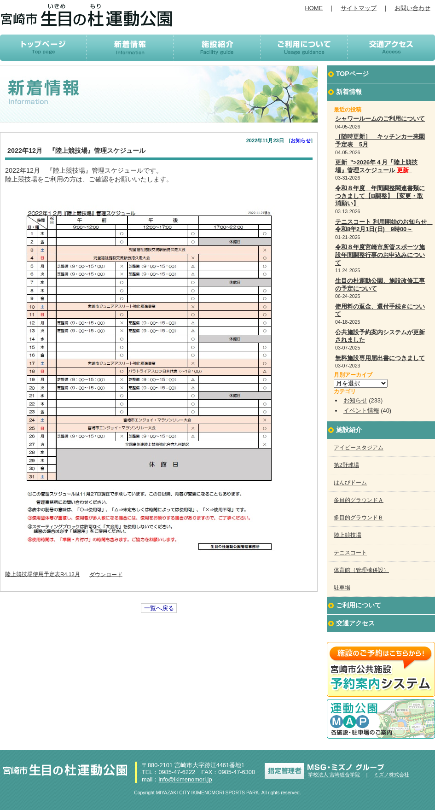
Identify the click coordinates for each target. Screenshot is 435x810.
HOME (314, 8)
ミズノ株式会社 (391, 774)
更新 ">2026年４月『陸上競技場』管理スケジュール (376, 166)
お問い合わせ (412, 8)
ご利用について (358, 605)
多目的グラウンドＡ (358, 500)
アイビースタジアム (358, 447)
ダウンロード (105, 574)
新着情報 (349, 91)
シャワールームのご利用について (380, 118)
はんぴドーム (350, 482)
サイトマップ (359, 8)
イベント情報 (361, 410)
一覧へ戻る (159, 608)
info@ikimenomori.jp (185, 779)
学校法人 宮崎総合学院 (334, 774)
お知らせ (300, 140)
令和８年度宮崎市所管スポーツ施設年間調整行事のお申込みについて (380, 255)
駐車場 (342, 587)
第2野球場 (346, 465)
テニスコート (350, 552)
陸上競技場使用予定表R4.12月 (42, 574)
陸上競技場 (347, 535)
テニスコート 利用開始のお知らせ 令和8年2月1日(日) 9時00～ (384, 225)
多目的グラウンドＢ (358, 517)
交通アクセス (355, 623)
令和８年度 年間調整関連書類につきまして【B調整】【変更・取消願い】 (380, 196)
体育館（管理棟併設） (361, 570)
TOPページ (352, 73)
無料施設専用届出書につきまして (380, 358)
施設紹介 (349, 429)
